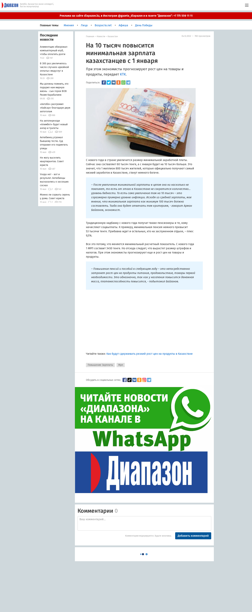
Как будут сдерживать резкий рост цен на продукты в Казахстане (149, 353)
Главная (90, 36)
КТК (123, 74)
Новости (101, 36)
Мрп (120, 364)
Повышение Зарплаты (100, 364)
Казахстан (113, 36)
